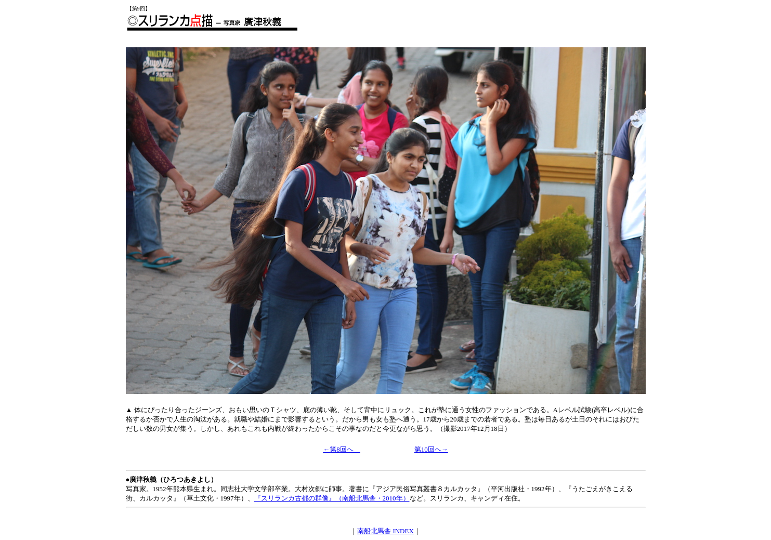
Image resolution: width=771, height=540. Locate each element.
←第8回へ (341, 449)
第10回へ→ (431, 449)
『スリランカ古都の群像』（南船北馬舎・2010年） (332, 498)
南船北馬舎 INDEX (385, 531)
